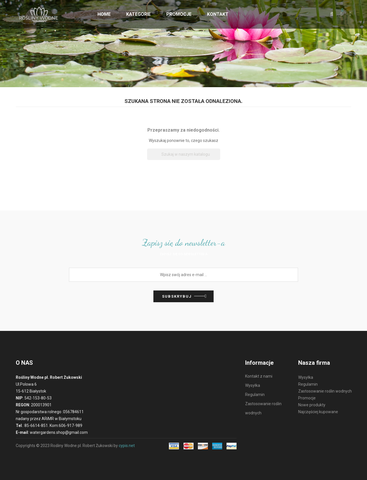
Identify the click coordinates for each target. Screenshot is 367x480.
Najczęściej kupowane (318, 411)
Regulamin (255, 394)
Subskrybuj (177, 296)
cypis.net (127, 445)
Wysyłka (252, 385)
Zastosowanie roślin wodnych (325, 391)
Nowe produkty (311, 405)
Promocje (307, 398)
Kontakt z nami (258, 376)
